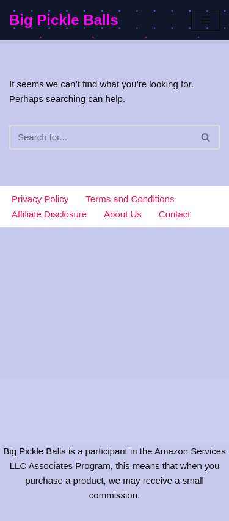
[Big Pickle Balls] (63, 20)
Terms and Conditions (129, 199)
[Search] (100, 137)
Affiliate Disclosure (49, 214)
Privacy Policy (40, 199)
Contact (175, 214)
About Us (123, 214)
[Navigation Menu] (205, 20)
